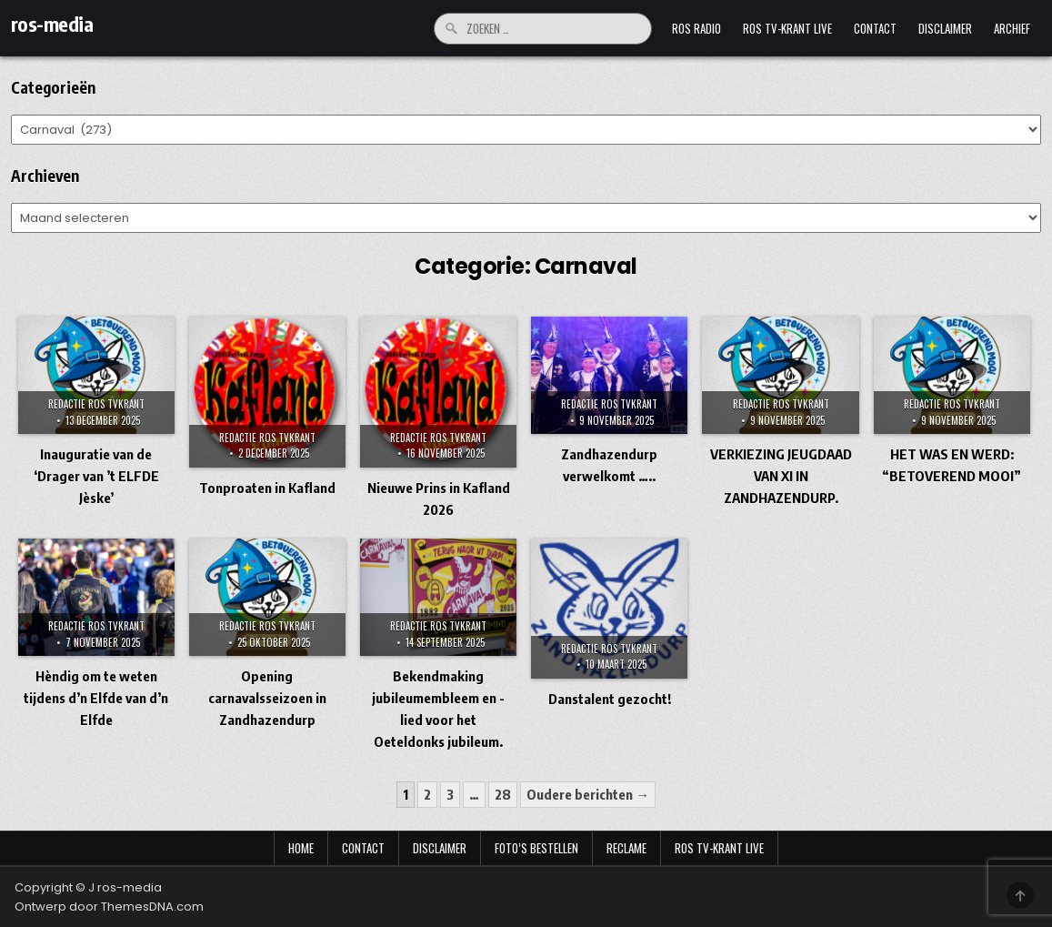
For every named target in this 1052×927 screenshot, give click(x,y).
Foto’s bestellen (536, 848)
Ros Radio (696, 28)
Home (301, 848)
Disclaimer (945, 28)
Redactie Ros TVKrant (96, 404)
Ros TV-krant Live (787, 28)
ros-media (52, 23)
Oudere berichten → (587, 794)
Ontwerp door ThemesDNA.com (109, 906)
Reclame (626, 848)
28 (503, 794)
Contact (875, 28)
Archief (1012, 28)
